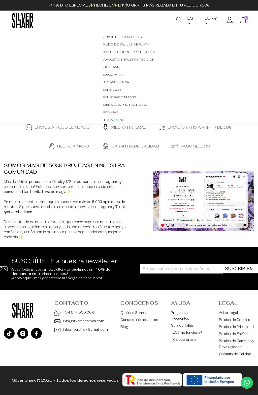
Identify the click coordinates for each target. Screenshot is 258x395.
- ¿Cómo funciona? (186, 332)
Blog (124, 327)
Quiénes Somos (133, 313)
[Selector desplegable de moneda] (211, 21)
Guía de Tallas (182, 325)
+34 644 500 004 (78, 312)
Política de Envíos (233, 334)
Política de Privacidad (236, 327)
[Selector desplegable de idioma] (192, 21)
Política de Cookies (234, 320)
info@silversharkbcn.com (83, 321)
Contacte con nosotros (139, 320)
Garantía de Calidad (235, 354)
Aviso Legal (228, 313)
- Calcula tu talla (183, 339)
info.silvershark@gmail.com (85, 329)
